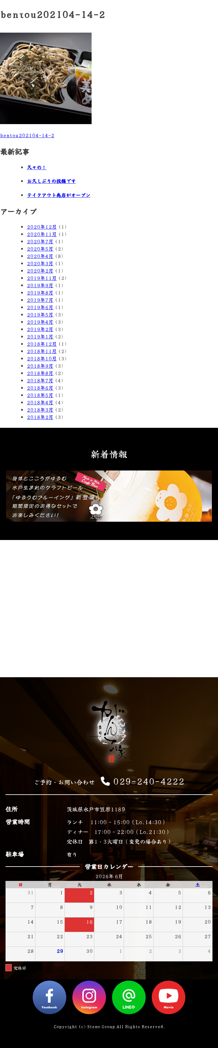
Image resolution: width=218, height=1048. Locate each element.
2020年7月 (40, 241)
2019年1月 (40, 336)
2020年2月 (40, 270)
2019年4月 (40, 321)
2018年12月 (42, 343)
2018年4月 (40, 402)
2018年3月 (40, 409)
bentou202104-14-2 (27, 135)
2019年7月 (40, 299)
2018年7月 (40, 380)
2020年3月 (40, 263)
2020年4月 (40, 255)
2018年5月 (40, 395)
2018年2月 (40, 416)
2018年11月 (42, 351)
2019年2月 (40, 329)
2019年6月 (40, 307)
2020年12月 (42, 226)
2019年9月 (40, 285)
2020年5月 (40, 248)
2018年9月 (40, 365)
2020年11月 (42, 234)
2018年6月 (40, 387)
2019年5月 (40, 314)
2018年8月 (40, 373)
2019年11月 (42, 277)
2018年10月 (42, 358)
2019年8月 (40, 292)
